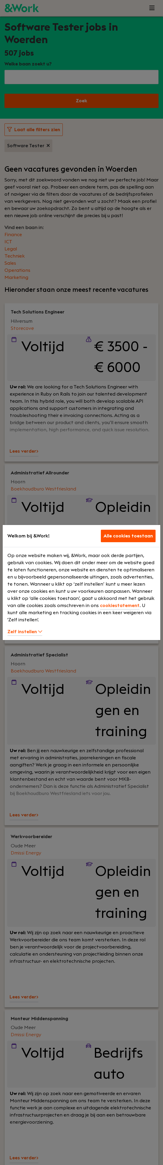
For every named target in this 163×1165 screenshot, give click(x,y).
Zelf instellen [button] (24, 631)
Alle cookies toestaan (128, 536)
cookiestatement (120, 605)
